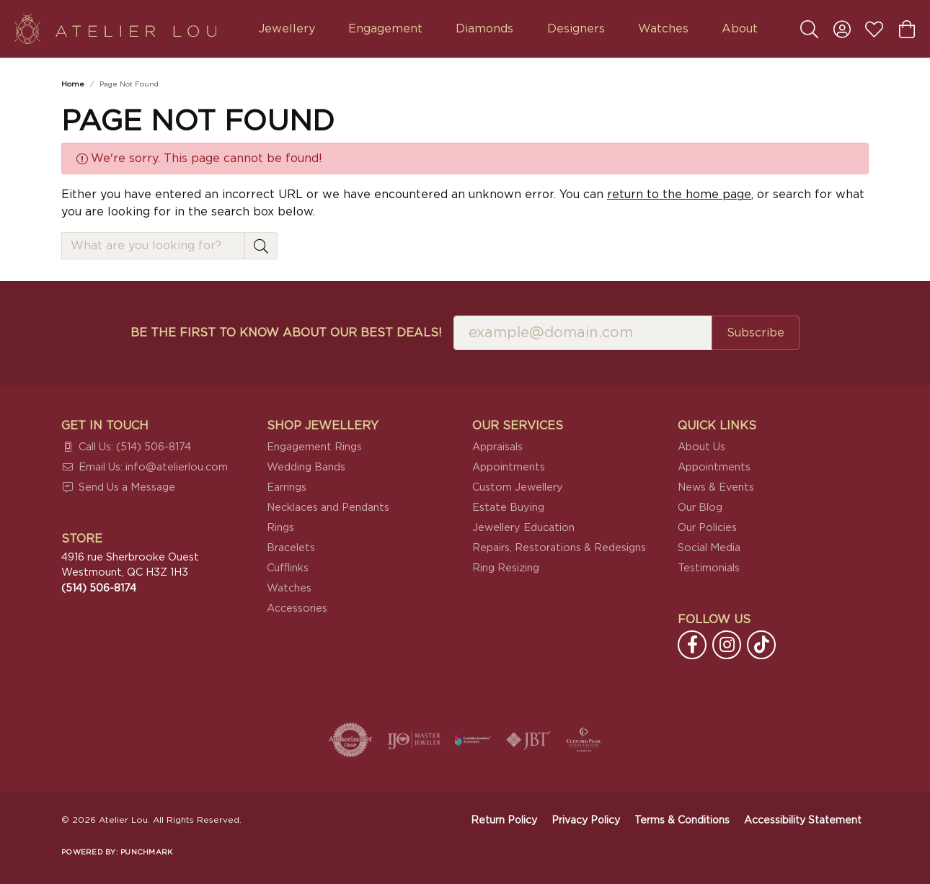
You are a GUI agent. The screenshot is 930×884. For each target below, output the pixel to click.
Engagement (385, 29)
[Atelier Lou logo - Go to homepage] (115, 29)
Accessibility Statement (803, 821)
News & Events (716, 487)
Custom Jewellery (517, 487)
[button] (809, 28)
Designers (576, 29)
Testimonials (709, 568)
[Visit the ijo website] (414, 740)
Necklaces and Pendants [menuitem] (328, 507)
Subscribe (755, 333)
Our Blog (700, 507)
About (740, 29)
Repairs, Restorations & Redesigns (559, 548)
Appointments (508, 467)
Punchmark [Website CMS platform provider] (146, 852)
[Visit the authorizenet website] (350, 740)
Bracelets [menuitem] (291, 548)
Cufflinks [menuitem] (288, 568)
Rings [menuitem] (280, 527)
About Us (701, 447)
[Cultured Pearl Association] (584, 740)
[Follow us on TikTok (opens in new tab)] (761, 644)
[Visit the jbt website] (528, 740)
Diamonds (484, 29)
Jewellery (287, 29)
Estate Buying (508, 507)
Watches (663, 29)
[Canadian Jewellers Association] (473, 740)
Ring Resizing (505, 568)
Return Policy (504, 821)
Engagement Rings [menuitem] (314, 447)
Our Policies (707, 527)
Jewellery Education (523, 527)
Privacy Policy (586, 821)
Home (72, 84)
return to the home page (679, 194)
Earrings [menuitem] (286, 487)
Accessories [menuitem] (297, 608)
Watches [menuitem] (289, 588)
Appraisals (497, 447)
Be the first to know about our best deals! (286, 333)
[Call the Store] (98, 588)
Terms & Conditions (682, 821)
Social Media (709, 548)
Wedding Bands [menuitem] (306, 467)
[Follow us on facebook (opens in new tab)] (692, 644)
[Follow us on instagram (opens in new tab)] (726, 644)
